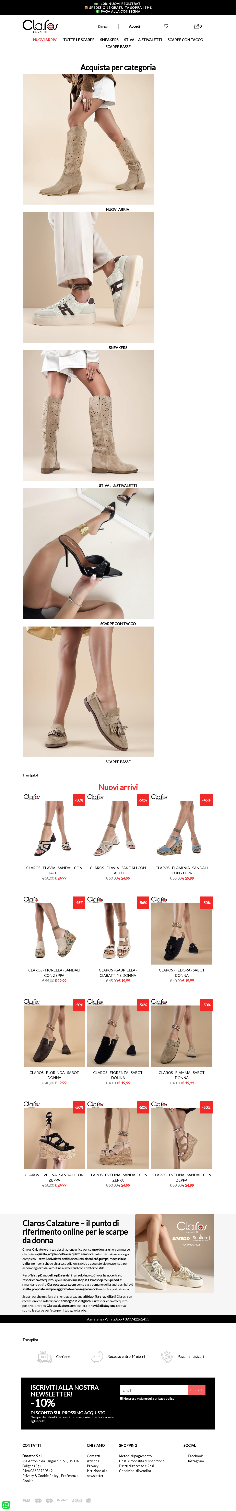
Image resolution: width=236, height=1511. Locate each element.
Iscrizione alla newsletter (97, 1473)
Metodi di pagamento (135, 1456)
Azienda (93, 1461)
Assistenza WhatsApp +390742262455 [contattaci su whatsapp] (118, 1319)
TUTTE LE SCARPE (78, 39)
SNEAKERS (109, 39)
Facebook (195, 1456)
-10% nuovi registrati (118, 4)
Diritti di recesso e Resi (136, 1466)
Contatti (93, 1456)
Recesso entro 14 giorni (126, 1356)
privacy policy (164, 1398)
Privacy (92, 1466)
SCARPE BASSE (118, 46)
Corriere (63, 1357)
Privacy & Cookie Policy (40, 1476)
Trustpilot (30, 775)
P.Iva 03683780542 (37, 1471)
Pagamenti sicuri (191, 1356)
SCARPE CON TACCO (185, 39)
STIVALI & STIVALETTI (143, 39)
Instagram (196, 1461)
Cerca (102, 26)
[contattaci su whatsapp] (6, 1504)
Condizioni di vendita (135, 1471)
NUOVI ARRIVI (45, 39)
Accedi (134, 26)
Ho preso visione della (148, 1398)
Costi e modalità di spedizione (141, 1461)
